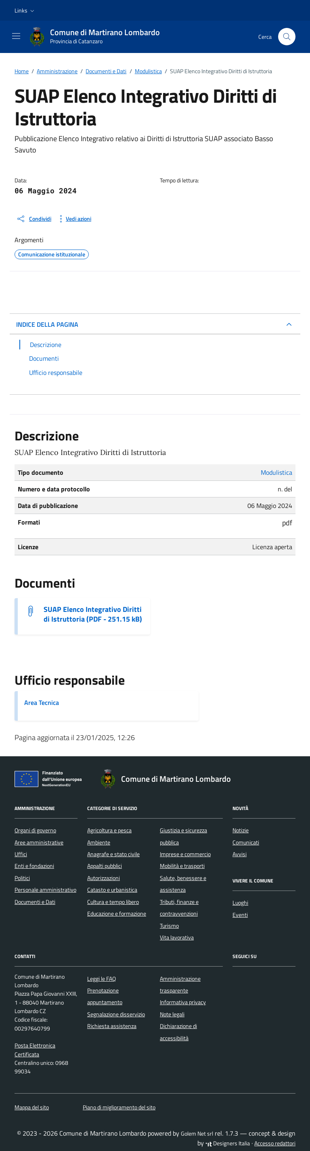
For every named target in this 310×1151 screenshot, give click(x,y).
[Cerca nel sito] (286, 36)
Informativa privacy (183, 1002)
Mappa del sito (32, 1107)
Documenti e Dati (35, 901)
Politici (22, 878)
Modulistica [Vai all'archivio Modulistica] (276, 472)
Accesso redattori (274, 1143)
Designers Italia (227, 1143)
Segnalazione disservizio (116, 1014)
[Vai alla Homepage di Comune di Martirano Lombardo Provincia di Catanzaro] (98, 37)
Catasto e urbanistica (112, 889)
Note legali (172, 1014)
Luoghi (240, 902)
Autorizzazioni (103, 878)
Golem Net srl (197, 1133)
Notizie (240, 830)
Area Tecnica (41, 702)
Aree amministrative (39, 842)
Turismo (169, 925)
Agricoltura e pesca (109, 830)
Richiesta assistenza (111, 1026)
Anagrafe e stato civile (113, 854)
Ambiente (98, 842)
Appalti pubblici (104, 865)
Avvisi (239, 854)
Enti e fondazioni (34, 865)
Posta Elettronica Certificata (35, 1049)
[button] (25, 10)
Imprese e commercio (185, 854)
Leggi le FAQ (101, 978)
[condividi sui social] (34, 218)
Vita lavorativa (177, 937)
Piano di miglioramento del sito (119, 1107)
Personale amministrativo (45, 889)
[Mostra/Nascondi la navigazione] (16, 36)
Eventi (240, 914)
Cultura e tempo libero (113, 901)
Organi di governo (35, 830)
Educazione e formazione (116, 913)
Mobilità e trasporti (182, 865)
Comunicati (245, 842)
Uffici (21, 854)
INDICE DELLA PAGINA (47, 324)
